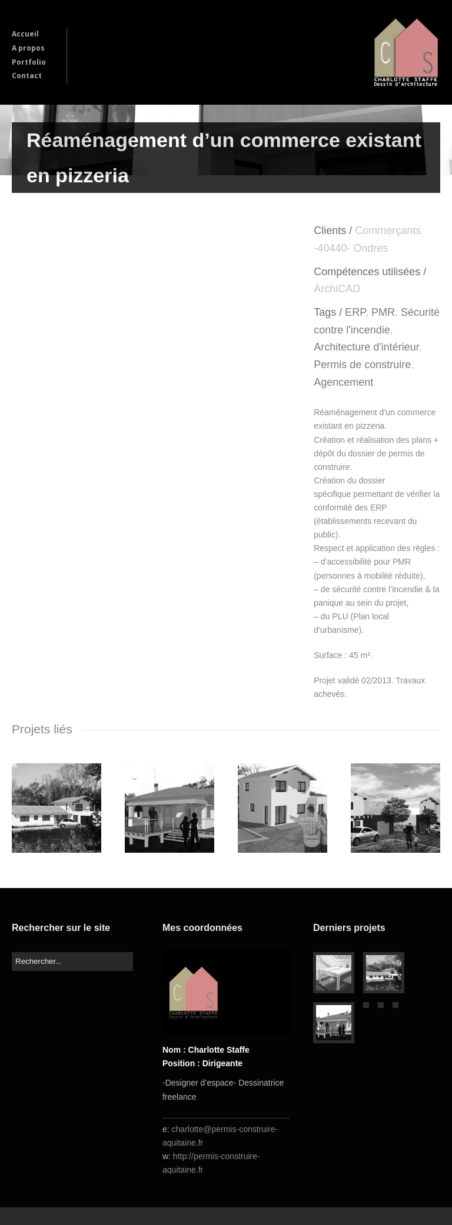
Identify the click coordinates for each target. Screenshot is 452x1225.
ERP (355, 312)
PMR (383, 312)
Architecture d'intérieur (366, 347)
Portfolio (29, 62)
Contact (27, 76)
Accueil (25, 34)
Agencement (343, 382)
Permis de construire (362, 364)
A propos (28, 48)
